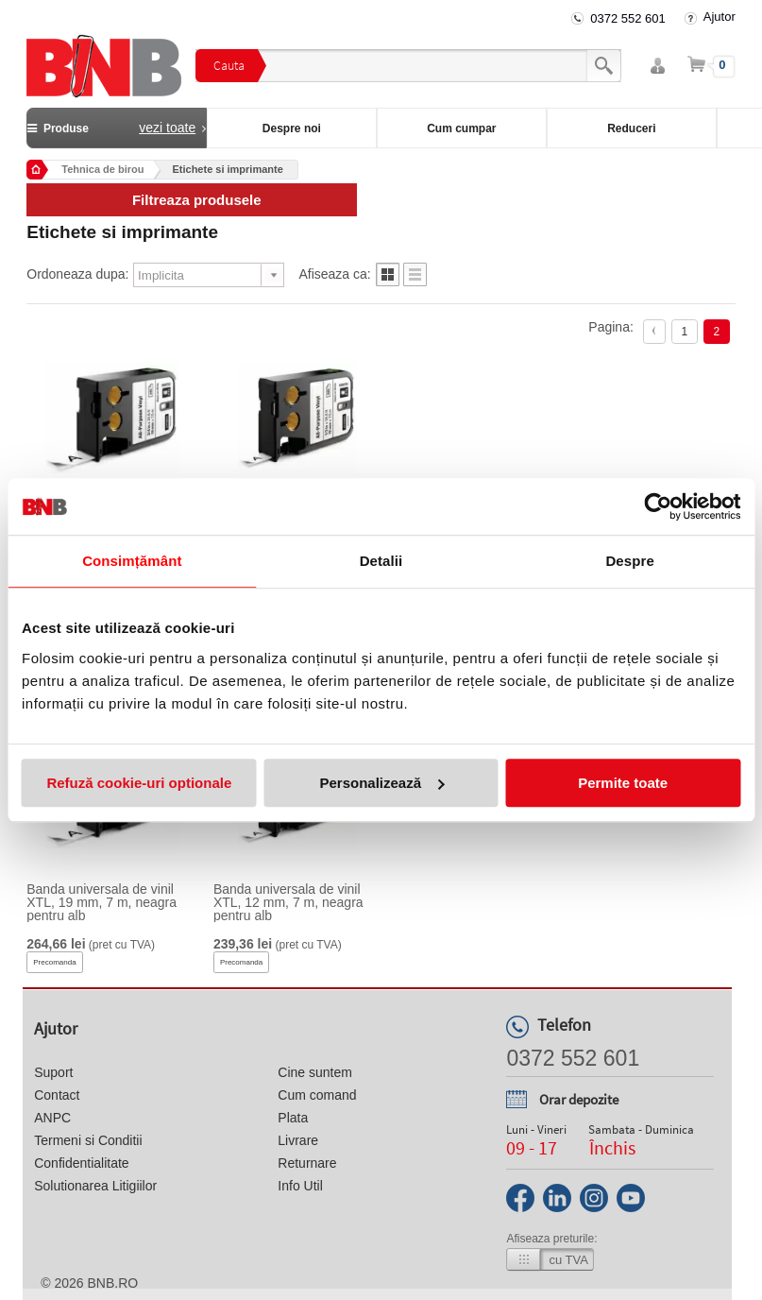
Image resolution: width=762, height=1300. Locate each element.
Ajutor (719, 16)
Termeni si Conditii (88, 1140)
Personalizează (381, 783)
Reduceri (631, 128)
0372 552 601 (628, 18)
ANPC (52, 1117)
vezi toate (167, 127)
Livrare (298, 1140)
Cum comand (317, 1095)
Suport (53, 1072)
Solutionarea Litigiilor (95, 1185)
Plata (293, 1117)
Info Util (300, 1185)
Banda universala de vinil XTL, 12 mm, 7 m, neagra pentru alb (288, 902)
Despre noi (291, 128)
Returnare (307, 1163)
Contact (56, 1095)
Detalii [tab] (381, 561)
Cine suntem (315, 1072)
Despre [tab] (629, 561)
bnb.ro (112, 1283)
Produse (116, 127)
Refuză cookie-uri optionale (138, 783)
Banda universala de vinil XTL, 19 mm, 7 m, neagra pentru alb (101, 902)
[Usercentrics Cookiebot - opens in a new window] (657, 506)
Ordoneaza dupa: (77, 274)
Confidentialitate (81, 1163)
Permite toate (623, 783)
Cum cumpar (461, 128)
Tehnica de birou (102, 169)
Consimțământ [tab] (131, 561)
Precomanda (54, 962)
